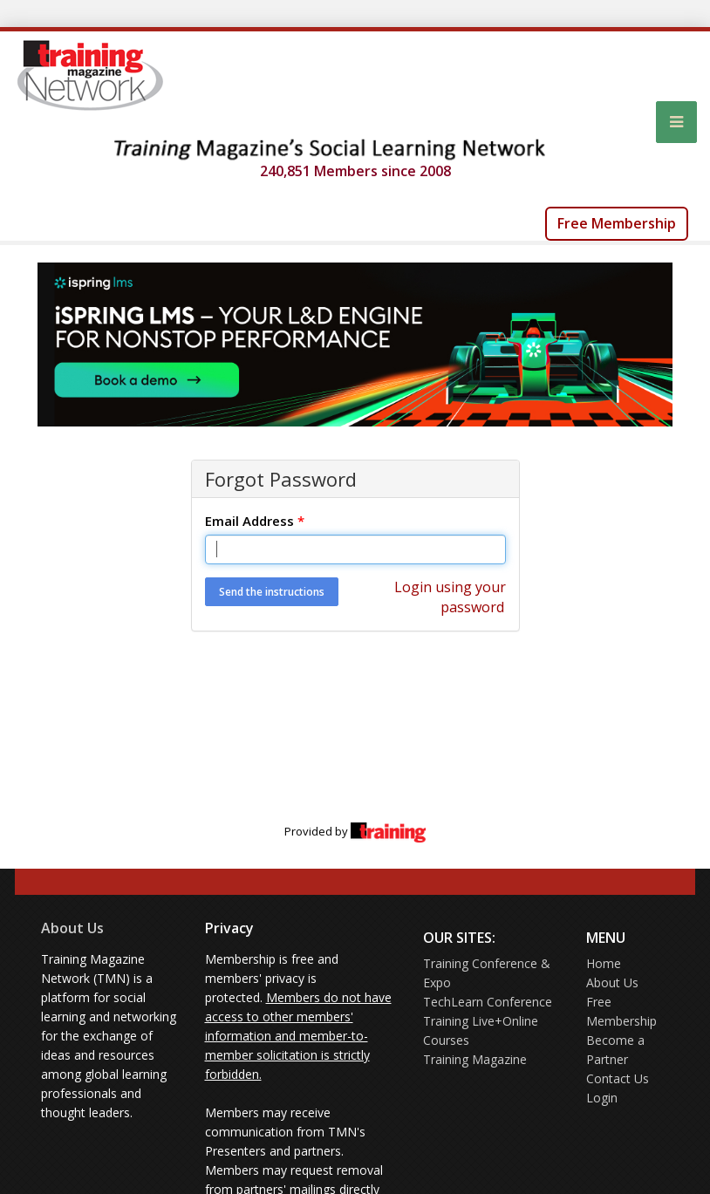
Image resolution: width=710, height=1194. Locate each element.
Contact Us (617, 1078)
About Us (72, 928)
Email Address (254, 520)
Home (603, 963)
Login (602, 1097)
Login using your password (450, 597)
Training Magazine (475, 1059)
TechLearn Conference (487, 1001)
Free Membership (616, 223)
